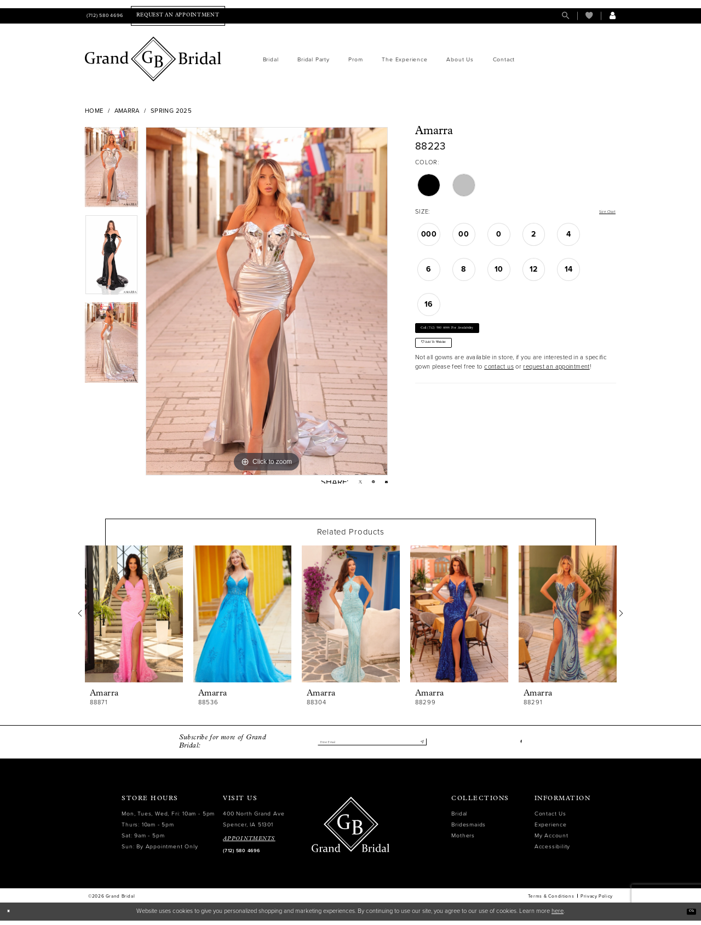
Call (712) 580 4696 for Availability (472, 336)
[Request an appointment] (178, 15)
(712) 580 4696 (241, 855)
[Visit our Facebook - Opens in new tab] (519, 746)
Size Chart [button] (601, 212)
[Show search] (565, 15)
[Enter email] (372, 746)
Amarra (127, 110)
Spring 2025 (171, 110)
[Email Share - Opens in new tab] (384, 484)
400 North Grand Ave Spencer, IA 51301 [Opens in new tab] (253, 823)
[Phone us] (104, 15)
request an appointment (556, 389)
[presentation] (134, 618)
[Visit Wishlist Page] (589, 15)
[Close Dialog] (12, 916)
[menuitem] (104, 15)
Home (94, 110)
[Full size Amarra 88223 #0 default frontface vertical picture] (266, 301)
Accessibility (552, 850)
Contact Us (550, 817)
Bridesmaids (468, 828)
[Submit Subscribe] (420, 746)
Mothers (463, 839)
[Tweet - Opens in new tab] (349, 484)
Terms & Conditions (551, 900)
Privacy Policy (597, 900)
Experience (551, 828)
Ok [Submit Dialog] (687, 915)
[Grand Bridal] (153, 59)
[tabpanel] (111, 171)
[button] (612, 15)
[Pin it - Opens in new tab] (366, 484)
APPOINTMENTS (249, 843)
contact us (499, 389)
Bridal (459, 817)
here (557, 915)
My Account (551, 839)
